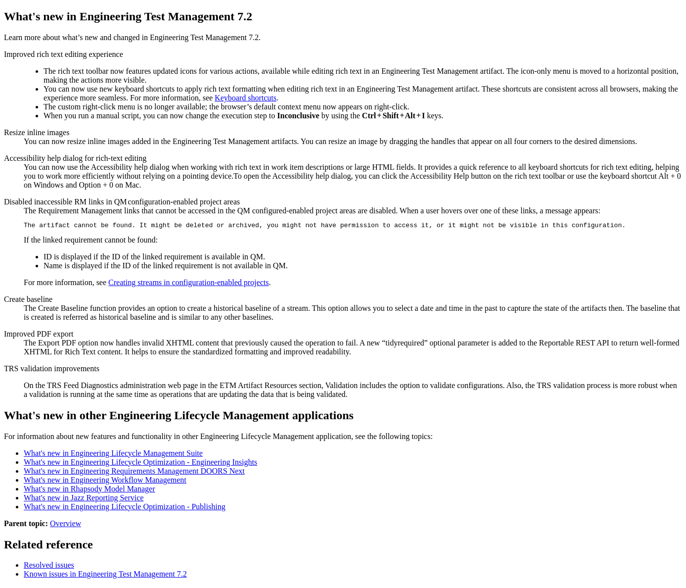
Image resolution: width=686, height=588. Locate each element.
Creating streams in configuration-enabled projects (188, 284)
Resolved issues (49, 566)
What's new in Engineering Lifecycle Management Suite (113, 454)
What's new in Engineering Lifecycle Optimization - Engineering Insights (140, 463)
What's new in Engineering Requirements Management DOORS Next (134, 472)
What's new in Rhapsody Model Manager (89, 490)
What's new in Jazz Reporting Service (83, 499)
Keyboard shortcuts (245, 98)
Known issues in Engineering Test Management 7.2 (105, 575)
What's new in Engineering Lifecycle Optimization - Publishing (125, 508)
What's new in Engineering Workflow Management (105, 481)
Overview (65, 525)
